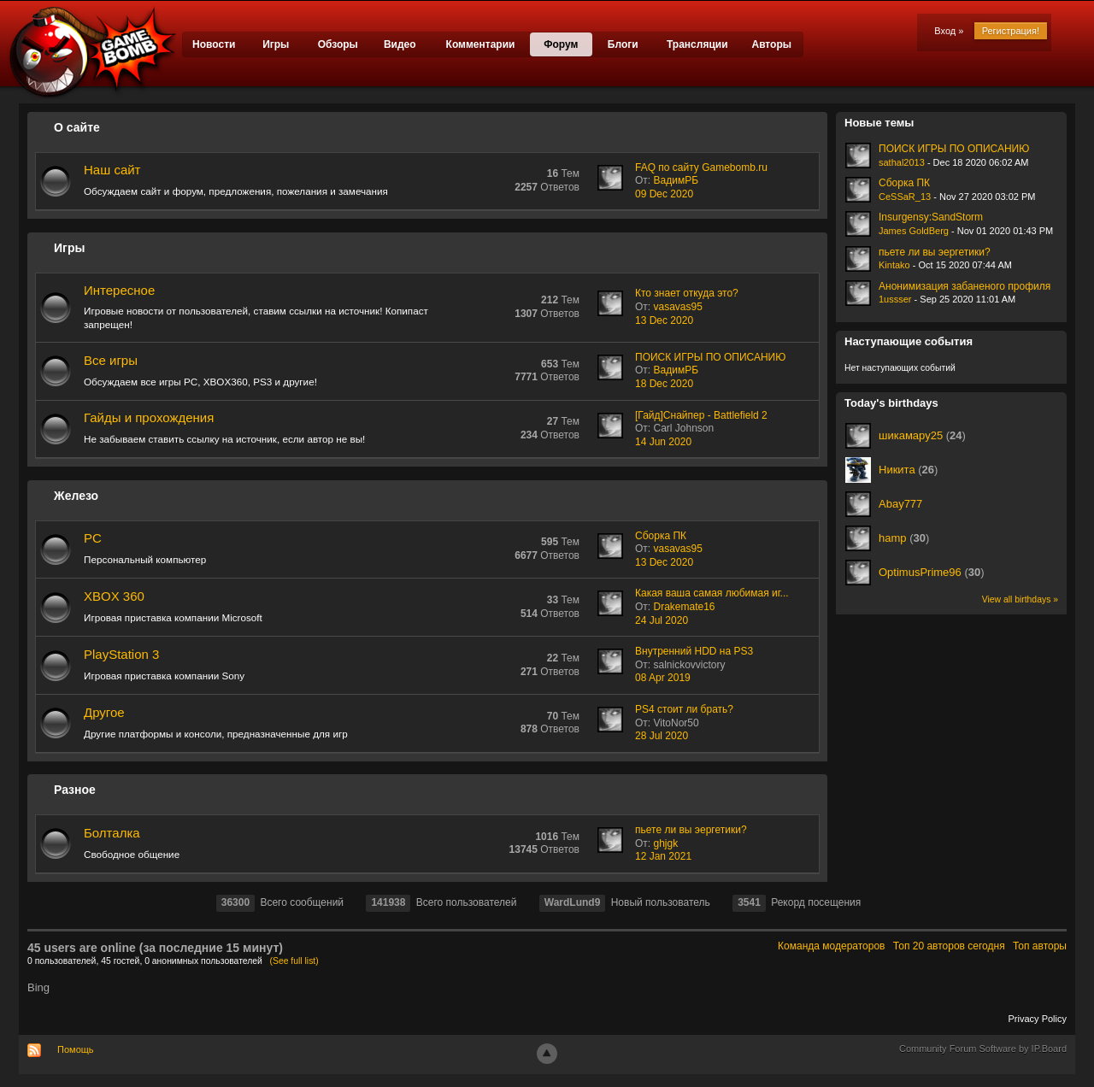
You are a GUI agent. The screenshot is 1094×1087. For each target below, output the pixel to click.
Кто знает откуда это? (686, 293)
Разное (75, 789)
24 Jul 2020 (661, 620)
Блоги (623, 44)
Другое (104, 712)
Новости (213, 44)
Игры (275, 44)
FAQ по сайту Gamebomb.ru (701, 167)
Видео (400, 44)
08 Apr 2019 (663, 678)
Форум (561, 44)
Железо (76, 495)
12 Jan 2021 (663, 856)
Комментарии (480, 44)
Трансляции (697, 44)
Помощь (75, 1049)
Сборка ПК (660, 536)
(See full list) (294, 961)
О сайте (77, 127)
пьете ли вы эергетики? (691, 830)
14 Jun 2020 (663, 442)
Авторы (771, 44)
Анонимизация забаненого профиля (964, 286)
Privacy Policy (1038, 1019)
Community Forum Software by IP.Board (983, 1048)
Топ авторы (1040, 946)
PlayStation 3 (121, 654)
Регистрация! (1010, 31)
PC (93, 538)
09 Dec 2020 (664, 194)
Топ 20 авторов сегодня (949, 946)
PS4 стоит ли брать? (684, 709)
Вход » (948, 31)
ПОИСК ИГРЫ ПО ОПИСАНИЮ (710, 357)
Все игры (111, 360)
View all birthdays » (1020, 599)
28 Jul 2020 (661, 736)
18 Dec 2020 (664, 384)
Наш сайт (112, 169)
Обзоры (338, 44)
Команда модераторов (831, 946)
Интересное (119, 290)
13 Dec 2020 (664, 320)
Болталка (112, 833)
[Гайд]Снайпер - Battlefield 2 (701, 415)
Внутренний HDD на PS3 (694, 651)
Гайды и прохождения (149, 417)
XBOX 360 (114, 596)
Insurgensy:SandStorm (931, 217)
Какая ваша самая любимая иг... (712, 593)
